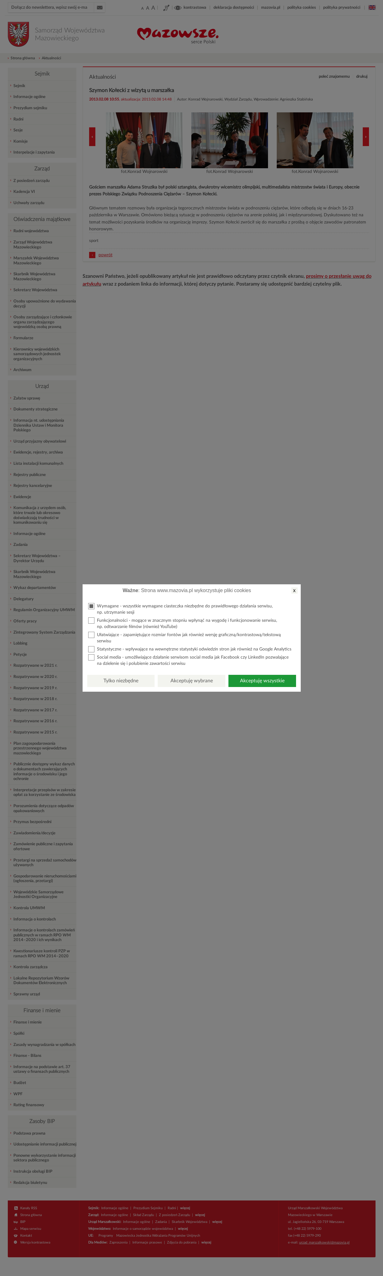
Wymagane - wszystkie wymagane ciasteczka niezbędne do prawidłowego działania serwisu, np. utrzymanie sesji (180, 609)
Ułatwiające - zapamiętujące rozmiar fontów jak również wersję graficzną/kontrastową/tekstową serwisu (184, 637)
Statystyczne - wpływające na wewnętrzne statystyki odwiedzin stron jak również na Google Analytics (189, 649)
